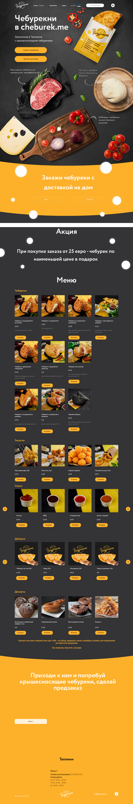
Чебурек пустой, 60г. (24, 568)
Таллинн (41, 6)
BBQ (45, 515)
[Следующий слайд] (128, 509)
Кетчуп (19, 515)
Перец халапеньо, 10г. (105, 568)
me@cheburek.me (100, 794)
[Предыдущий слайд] (5, 509)
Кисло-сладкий (102, 515)
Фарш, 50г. (47, 568)
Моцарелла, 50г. (76, 568)
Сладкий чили (75, 515)
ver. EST (73, 6)
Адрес (64, 6)
